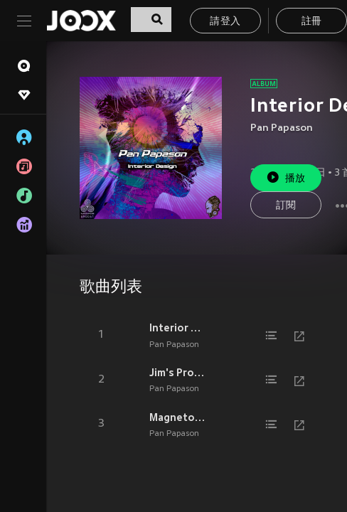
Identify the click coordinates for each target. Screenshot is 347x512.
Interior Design (177, 328)
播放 (286, 177)
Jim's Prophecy (177, 372)
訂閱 (286, 206)
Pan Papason (281, 128)
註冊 (311, 21)
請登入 (225, 21)
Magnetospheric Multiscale (177, 417)
